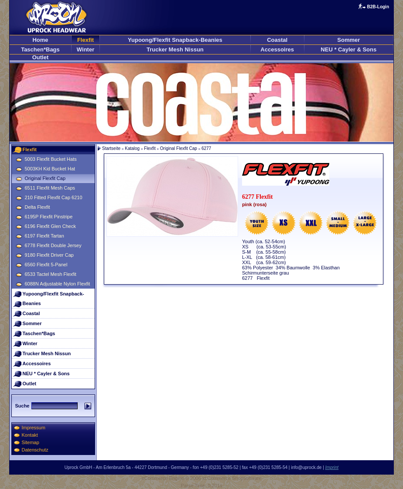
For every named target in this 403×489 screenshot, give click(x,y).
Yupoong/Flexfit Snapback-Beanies (175, 40)
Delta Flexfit (37, 207)
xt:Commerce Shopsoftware (232, 478)
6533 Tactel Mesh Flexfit (50, 274)
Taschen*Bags (40, 49)
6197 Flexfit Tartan (44, 235)
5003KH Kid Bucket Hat (50, 168)
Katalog (132, 148)
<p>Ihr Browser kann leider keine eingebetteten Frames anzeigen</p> (201, 102)
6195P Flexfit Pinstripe (49, 216)
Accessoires (277, 49)
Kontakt (30, 435)
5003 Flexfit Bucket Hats (51, 159)
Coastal (277, 40)
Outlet (40, 57)
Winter (85, 49)
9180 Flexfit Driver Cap (49, 255)
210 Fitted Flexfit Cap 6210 (53, 197)
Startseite (111, 148)
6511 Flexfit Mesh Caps (50, 187)
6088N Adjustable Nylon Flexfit (57, 283)
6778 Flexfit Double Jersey (53, 245)
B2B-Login (378, 6)
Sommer (348, 40)
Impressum (33, 427)
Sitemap (30, 442)
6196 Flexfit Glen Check (50, 226)
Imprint (332, 467)
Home (40, 40)
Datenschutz (35, 449)
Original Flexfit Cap (45, 178)
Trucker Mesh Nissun (175, 49)
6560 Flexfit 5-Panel (46, 264)
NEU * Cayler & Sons (348, 49)
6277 (206, 148)
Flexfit (85, 40)
